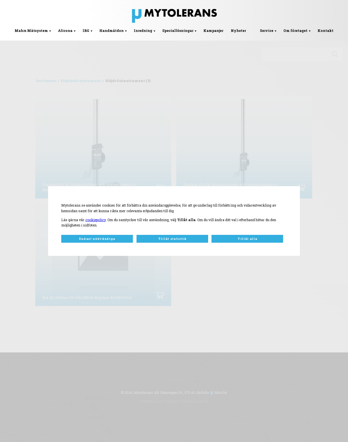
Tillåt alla (247, 239)
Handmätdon (111, 30)
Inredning (143, 30)
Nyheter (238, 30)
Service (266, 30)
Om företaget (295, 30)
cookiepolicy (95, 220)
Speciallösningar (177, 30)
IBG (86, 30)
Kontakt (325, 30)
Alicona (65, 30)
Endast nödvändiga (97, 239)
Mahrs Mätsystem (31, 30)
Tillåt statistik (172, 239)
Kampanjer (213, 30)
